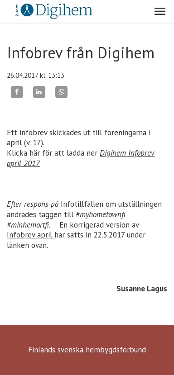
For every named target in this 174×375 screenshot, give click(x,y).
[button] (160, 11)
